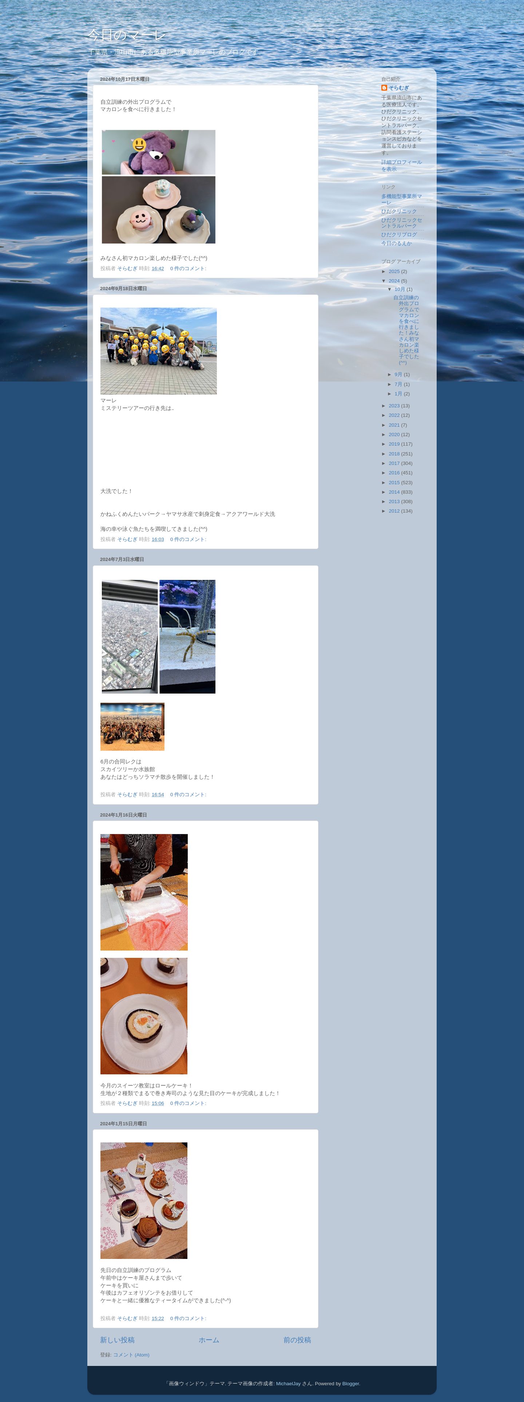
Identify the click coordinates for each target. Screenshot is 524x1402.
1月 (399, 393)
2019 (395, 444)
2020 (395, 434)
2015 (395, 482)
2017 (395, 463)
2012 (395, 511)
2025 (395, 271)
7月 (399, 384)
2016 (395, 472)
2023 (395, 405)
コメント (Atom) (131, 1355)
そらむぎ (399, 88)
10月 (401, 289)
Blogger (350, 1383)
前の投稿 (297, 1340)
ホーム (209, 1340)
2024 (395, 281)
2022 (395, 415)
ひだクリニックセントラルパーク (401, 223)
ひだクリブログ (399, 234)
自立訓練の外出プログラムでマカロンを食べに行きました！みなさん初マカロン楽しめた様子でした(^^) (406, 330)
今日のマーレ (127, 34)
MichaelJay (288, 1383)
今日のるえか (396, 243)
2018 (395, 454)
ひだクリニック (399, 211)
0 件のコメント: (189, 268)
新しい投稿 (117, 1340)
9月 (399, 374)
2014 (395, 492)
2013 (395, 501)
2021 (395, 425)
